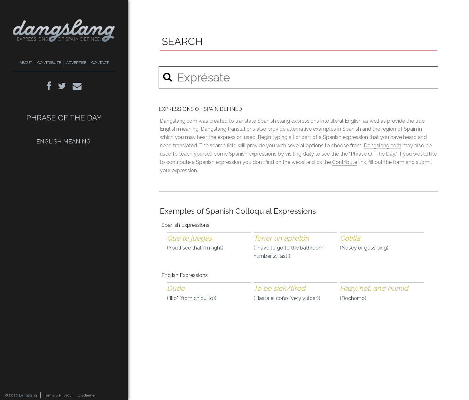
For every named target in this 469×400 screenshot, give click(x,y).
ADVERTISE (76, 62)
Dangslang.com (178, 121)
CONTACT (100, 62)
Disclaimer (87, 395)
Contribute (344, 162)
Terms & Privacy (58, 395)
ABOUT (26, 62)
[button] (167, 76)
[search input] (298, 77)
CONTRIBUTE (49, 62)
